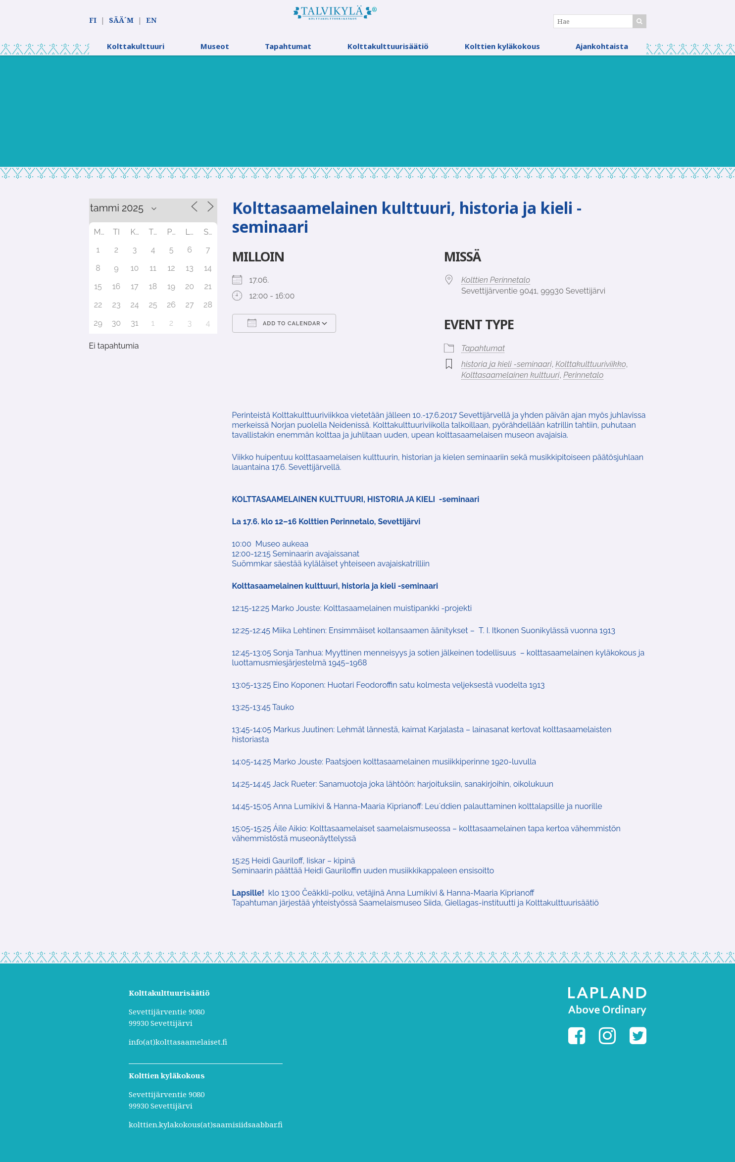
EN (151, 20)
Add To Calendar (284, 329)
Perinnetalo (583, 381)
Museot (214, 52)
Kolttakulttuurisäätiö (388, 52)
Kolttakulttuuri (135, 52)
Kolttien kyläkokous (502, 52)
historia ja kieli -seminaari (506, 370)
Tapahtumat (288, 52)
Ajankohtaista (602, 52)
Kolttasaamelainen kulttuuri (510, 381)
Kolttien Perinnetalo (495, 286)
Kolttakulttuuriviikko (590, 370)
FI (93, 20)
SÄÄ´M (121, 20)
